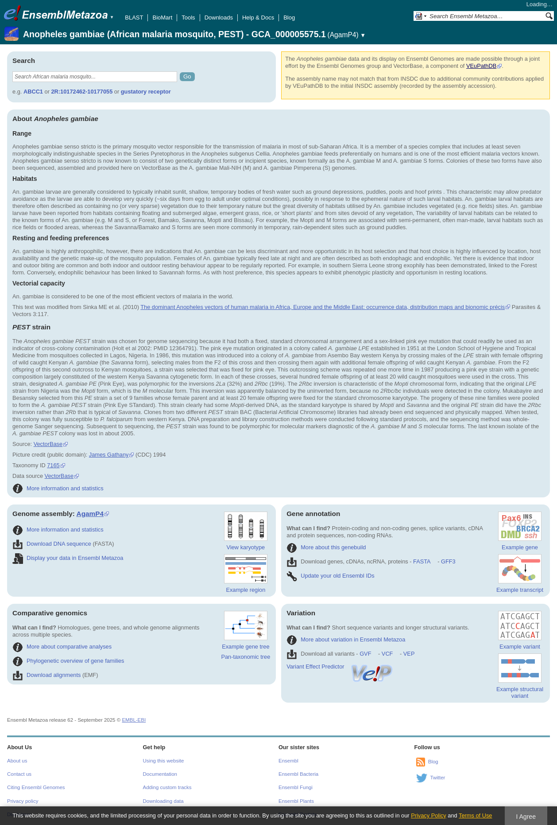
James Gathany (109, 454)
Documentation (160, 774)
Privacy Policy (428, 815)
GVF (365, 653)
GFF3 (448, 561)
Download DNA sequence (51, 543)
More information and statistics (58, 488)
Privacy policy (22, 801)
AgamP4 (90, 513)
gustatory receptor (146, 91)
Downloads (219, 17)
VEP (409, 653)
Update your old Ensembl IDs (330, 575)
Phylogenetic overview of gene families (68, 660)
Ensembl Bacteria (298, 774)
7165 (53, 465)
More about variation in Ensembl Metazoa (345, 639)
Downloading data (163, 801)
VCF (387, 653)
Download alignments (46, 675)
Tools (188, 17)
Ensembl (288, 760)
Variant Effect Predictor (340, 666)
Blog (289, 17)
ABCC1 (33, 91)
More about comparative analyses (62, 646)
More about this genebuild (326, 547)
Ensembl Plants (296, 801)
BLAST (134, 17)
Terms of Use (475, 815)
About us (17, 760)
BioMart (162, 17)
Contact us (19, 774)
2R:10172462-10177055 (82, 91)
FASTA (421, 561)
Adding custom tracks (167, 787)
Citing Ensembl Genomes (36, 787)
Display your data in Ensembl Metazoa (67, 558)
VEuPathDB (481, 66)
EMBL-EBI (134, 720)
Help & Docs (258, 17)
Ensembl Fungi (295, 787)
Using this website (163, 760)
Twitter (437, 777)
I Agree (526, 816)
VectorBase (48, 444)
